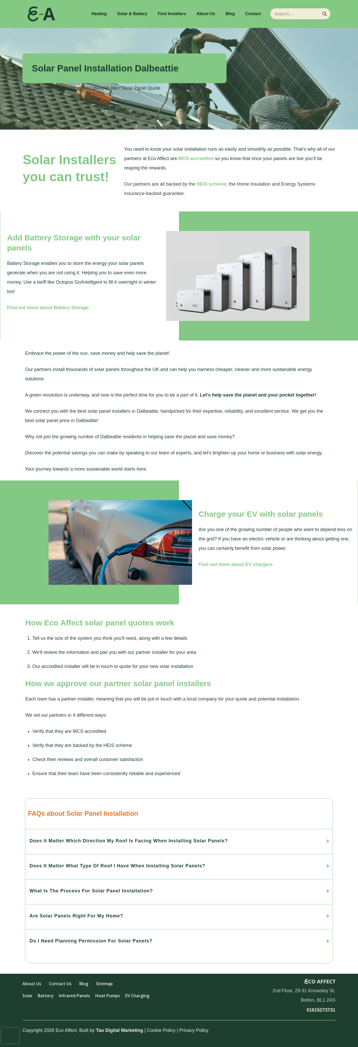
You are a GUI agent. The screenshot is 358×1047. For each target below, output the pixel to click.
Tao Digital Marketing (119, 1030)
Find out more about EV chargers (236, 564)
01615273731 (321, 1010)
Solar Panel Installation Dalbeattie (105, 68)
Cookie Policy (161, 1030)
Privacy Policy (193, 1030)
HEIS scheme (211, 184)
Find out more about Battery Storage (48, 307)
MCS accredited (196, 158)
